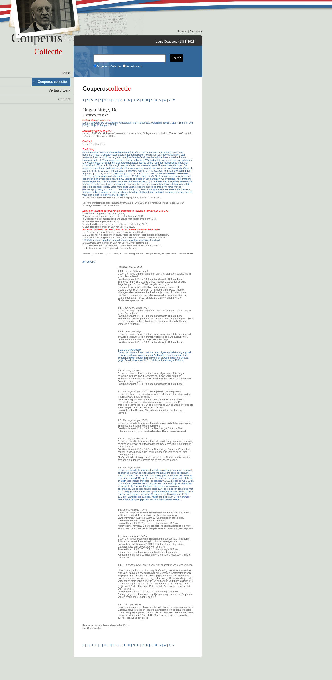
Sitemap (182, 31)
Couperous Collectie (107, 66)
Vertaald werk (59, 90)
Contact (64, 99)
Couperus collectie (52, 82)
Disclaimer (196, 31)
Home (65, 73)
